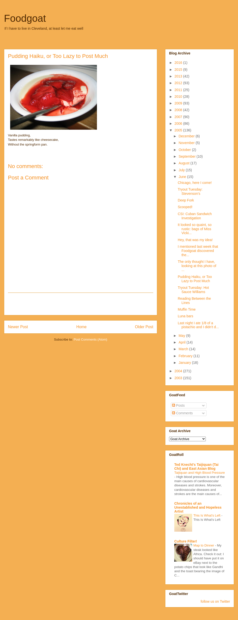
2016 (179, 63)
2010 (179, 97)
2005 (179, 130)
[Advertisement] (81, 304)
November (186, 143)
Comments (182, 413)
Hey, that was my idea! (195, 240)
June (182, 177)
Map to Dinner (204, 545)
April (182, 342)
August (184, 163)
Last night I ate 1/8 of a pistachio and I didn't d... (198, 325)
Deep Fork (186, 200)
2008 (179, 110)
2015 (179, 70)
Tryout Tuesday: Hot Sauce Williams (193, 290)
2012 (179, 83)
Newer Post (18, 327)
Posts (178, 405)
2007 (179, 117)
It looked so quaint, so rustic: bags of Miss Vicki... (194, 229)
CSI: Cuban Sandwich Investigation (195, 216)
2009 (179, 103)
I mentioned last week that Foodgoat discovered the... (198, 251)
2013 (179, 76)
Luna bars (185, 316)
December (186, 136)
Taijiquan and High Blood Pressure (199, 472)
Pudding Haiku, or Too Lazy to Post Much (195, 279)
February (185, 356)
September (187, 156)
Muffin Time (187, 309)
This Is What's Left (207, 515)
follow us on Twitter (215, 601)
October (185, 150)
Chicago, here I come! (195, 183)
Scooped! (185, 207)
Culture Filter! (185, 541)
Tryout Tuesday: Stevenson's (190, 191)
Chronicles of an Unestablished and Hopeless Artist (198, 507)
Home (81, 327)
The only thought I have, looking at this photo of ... (197, 266)
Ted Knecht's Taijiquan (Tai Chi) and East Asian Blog (196, 467)
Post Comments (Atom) (90, 339)
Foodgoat (25, 18)
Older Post (144, 327)
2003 (179, 378)
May (182, 336)
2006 (179, 123)
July (182, 170)
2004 (179, 371)
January (185, 363)
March (183, 349)
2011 (179, 90)
